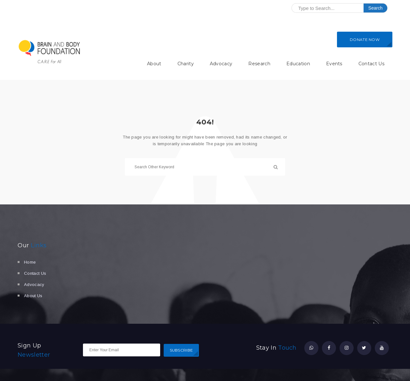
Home (30, 262)
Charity (185, 64)
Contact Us (371, 64)
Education (298, 64)
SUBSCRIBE (181, 350)
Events (334, 64)
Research (259, 64)
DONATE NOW (365, 39)
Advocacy (221, 64)
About (154, 64)
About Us (33, 295)
